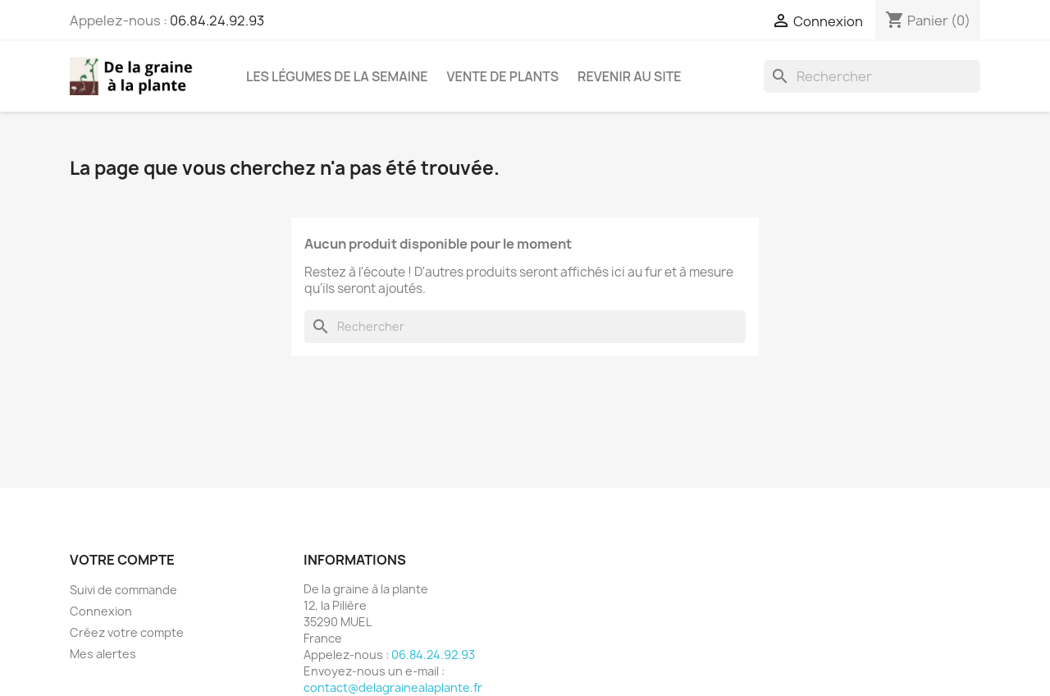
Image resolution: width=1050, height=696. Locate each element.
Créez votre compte (127, 632)
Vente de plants (503, 76)
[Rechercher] (872, 76)
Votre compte (122, 560)
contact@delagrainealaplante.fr (393, 687)
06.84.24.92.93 (217, 20)
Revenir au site (629, 76)
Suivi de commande (123, 590)
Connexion (101, 611)
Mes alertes (103, 654)
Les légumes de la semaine (337, 76)
